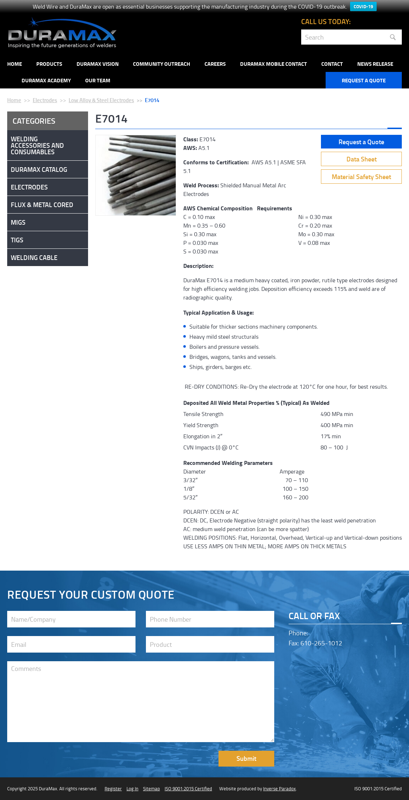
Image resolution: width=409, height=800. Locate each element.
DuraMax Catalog (39, 169)
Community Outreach (161, 64)
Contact (332, 64)
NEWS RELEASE (375, 64)
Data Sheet (361, 159)
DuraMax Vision (98, 64)
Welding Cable (34, 257)
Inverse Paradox (279, 788)
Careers (215, 64)
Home (14, 64)
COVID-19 (363, 6)
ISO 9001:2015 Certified (188, 788)
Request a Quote (364, 80)
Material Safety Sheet (361, 176)
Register (113, 788)
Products (49, 64)
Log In (132, 788)
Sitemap (151, 788)
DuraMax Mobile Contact (273, 64)
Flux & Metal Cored (42, 204)
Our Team (97, 80)
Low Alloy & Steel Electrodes (101, 100)
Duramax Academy (46, 80)
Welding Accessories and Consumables (37, 145)
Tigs (17, 239)
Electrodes (45, 100)
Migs (18, 222)
